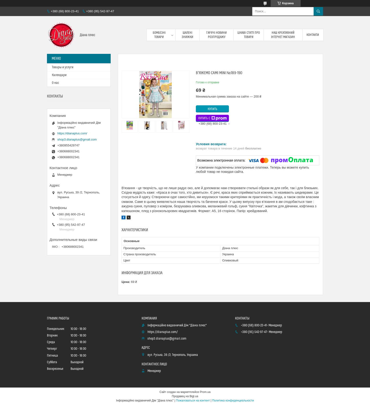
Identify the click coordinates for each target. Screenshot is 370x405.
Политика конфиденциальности (233, 400)
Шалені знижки (187, 35)
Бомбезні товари (159, 35)
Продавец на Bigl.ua (185, 396)
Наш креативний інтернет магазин (283, 35)
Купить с (212, 118)
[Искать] (318, 11)
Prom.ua (205, 392)
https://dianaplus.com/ (72, 133)
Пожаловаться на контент (193, 400)
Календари (59, 75)
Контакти (313, 35)
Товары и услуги (62, 67)
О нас (55, 83)
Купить (212, 109)
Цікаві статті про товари (248, 35)
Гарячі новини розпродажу (216, 35)
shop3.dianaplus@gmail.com (77, 139)
